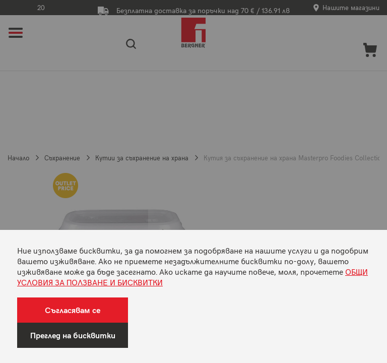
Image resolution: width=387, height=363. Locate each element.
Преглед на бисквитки (72, 335)
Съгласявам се (72, 310)
